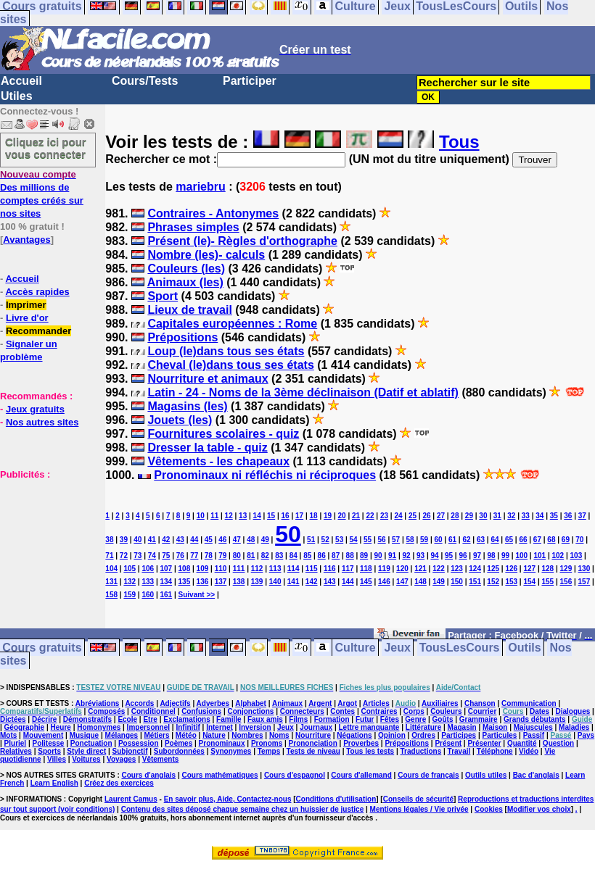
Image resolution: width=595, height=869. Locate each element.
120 (402, 569)
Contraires (379, 711)
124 (475, 569)
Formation (332, 719)
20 (341, 516)
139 (257, 582)
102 (557, 556)
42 (166, 540)
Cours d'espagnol (294, 775)
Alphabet (250, 703)
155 (547, 582)
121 (420, 569)
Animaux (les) (185, 282)
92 (407, 556)
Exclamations (186, 719)
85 (307, 556)
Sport (162, 296)
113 (275, 569)
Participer (249, 81)
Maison (495, 727)
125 (493, 569)
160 (147, 595)
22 (370, 516)
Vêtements (160, 759)
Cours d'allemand (361, 775)
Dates (539, 711)
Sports (49, 751)
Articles (376, 703)
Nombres (247, 735)
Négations (354, 735)
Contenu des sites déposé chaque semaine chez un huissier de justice (242, 809)
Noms (279, 735)
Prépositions (182, 337)
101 (539, 556)
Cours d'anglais (149, 775)
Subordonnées (179, 751)
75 (166, 556)
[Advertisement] (43, 553)
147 (402, 582)
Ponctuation (91, 743)
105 (129, 569)
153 (511, 582)
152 (493, 582)
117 (348, 569)
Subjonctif (130, 751)
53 (339, 540)
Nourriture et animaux (207, 379)
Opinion (392, 735)
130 (584, 569)
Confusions (201, 711)
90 (378, 556)
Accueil (21, 81)
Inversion (255, 727)
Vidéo (528, 751)
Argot (347, 703)
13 (243, 516)
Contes (342, 711)
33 (526, 516)
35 (554, 516)
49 (265, 540)
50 (288, 534)
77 (194, 556)
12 (229, 516)
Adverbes (213, 703)
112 (257, 569)
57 (396, 540)
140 (275, 582)
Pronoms (266, 743)
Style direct (86, 751)
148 (420, 582)
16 (286, 516)
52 (325, 540)
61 (452, 540)
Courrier (482, 711)
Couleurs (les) (186, 268)
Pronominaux (222, 743)
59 (424, 540)
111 (239, 569)
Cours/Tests (145, 81)
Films (298, 719)
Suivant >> (197, 595)
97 (477, 556)
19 (328, 516)
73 (137, 556)
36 (568, 516)
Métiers (156, 735)
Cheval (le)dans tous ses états (230, 365)
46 (222, 540)
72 (124, 556)
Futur (365, 719)
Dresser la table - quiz (207, 447)
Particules (499, 735)
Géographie (24, 727)
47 (237, 540)
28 (455, 516)
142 (311, 582)
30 (483, 516)
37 (582, 516)
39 (124, 540)
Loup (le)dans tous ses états (225, 351)
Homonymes (98, 727)
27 (441, 516)
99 (505, 556)
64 (494, 540)
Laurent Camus (130, 799)
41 (152, 540)
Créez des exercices (119, 783)
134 (166, 582)
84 (294, 556)
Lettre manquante (369, 727)
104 (111, 569)
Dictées (13, 719)
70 (579, 540)
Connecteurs (302, 711)
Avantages (26, 239)
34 (539, 516)
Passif (533, 735)
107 (166, 569)
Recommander (38, 330)
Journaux (316, 727)
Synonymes (230, 751)
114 (293, 569)
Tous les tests (370, 751)
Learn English (54, 783)
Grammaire (478, 719)
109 (203, 569)
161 (166, 595)
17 (299, 516)
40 (137, 540)
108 (184, 569)
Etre (150, 719)
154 (529, 582)
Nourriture (313, 735)
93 (420, 556)
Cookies (489, 809)
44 (194, 540)
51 (311, 540)
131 (111, 582)
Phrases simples (193, 227)
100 (521, 556)
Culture (355, 647)
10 (201, 516)
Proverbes (361, 743)
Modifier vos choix (539, 809)
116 (330, 569)
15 (271, 516)
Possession (138, 743)
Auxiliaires (440, 703)
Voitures (86, 759)
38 (109, 540)
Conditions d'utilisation (336, 799)
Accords (139, 703)
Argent (320, 703)
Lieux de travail (189, 310)
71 (109, 556)
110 (221, 569)
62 (466, 540)
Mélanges (122, 735)
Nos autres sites (42, 422)
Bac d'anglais (536, 775)
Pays (586, 735)
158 (111, 595)
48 (251, 540)
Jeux (397, 647)
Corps (413, 711)
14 (257, 516)
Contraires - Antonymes (213, 213)
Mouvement (43, 735)
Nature (214, 735)
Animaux (287, 703)
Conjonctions (250, 711)
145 (366, 582)
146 (384, 582)
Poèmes (178, 743)
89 (364, 556)
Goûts (443, 719)
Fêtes (389, 719)
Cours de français (428, 775)
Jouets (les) (179, 420)
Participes (458, 735)
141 (293, 582)
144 (348, 582)
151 (475, 582)
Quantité (522, 743)
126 (511, 569)
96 (463, 556)
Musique (84, 735)
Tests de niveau (313, 751)
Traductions (421, 751)
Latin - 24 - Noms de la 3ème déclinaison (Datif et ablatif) (303, 392)
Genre (415, 719)
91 (392, 556)
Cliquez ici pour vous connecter (45, 148)
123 (457, 569)
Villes (56, 759)
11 (214, 516)
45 (209, 540)
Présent (448, 743)
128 (547, 569)
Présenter (484, 743)
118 (366, 569)
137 (221, 582)
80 (237, 556)
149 (438, 582)
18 (314, 516)
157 (584, 582)
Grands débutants (535, 719)
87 (336, 556)
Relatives (16, 751)
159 (129, 595)
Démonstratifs (87, 719)
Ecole (127, 719)
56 (382, 540)
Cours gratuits (41, 647)
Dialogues (573, 711)
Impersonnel (148, 727)
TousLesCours (459, 647)
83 (279, 556)
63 (481, 540)
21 (356, 516)
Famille (228, 719)
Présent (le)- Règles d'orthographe (242, 241)
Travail (459, 751)
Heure (61, 727)
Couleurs (445, 711)
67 (537, 540)
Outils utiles (485, 775)
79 (222, 556)
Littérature (423, 727)
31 (497, 516)
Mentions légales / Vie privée (419, 809)
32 (511, 516)
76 (180, 556)
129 (566, 569)
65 (509, 540)
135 (184, 582)
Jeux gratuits (35, 409)
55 (368, 540)
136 (203, 582)
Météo (186, 735)
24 (398, 516)
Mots (8, 735)
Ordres (423, 735)
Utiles (17, 96)
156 (566, 582)
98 (491, 556)
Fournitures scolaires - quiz (223, 434)
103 (576, 556)
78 (209, 556)
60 (438, 540)
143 (330, 582)
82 (265, 556)
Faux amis (265, 719)
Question (558, 743)
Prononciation (313, 743)
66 (523, 540)
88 (350, 556)
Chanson (480, 703)
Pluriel (15, 743)
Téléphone (495, 751)
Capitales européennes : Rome (232, 323)
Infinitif (188, 727)
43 (180, 540)
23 (384, 516)
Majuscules (533, 727)
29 (469, 516)
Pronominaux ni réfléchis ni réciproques (265, 475)
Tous (459, 141)
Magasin (462, 727)
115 (311, 569)
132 (129, 582)
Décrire (44, 719)
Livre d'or (27, 317)
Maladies (574, 727)
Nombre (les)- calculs (206, 255)
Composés (106, 711)
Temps (269, 751)
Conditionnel (153, 711)
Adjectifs (175, 703)
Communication (529, 703)
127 (529, 569)
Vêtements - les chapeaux (218, 461)
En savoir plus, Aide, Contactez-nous (228, 799)
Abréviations (97, 703)
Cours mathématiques (220, 775)
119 (384, 569)
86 (322, 556)
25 (412, 516)
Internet (219, 727)
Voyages (121, 759)
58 (410, 540)
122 (438, 569)
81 (251, 556)
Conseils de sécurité (418, 799)
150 (457, 582)
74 (152, 556)
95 (449, 556)
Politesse (49, 743)
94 (434, 556)
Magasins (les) (187, 406)
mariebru (200, 186)
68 (551, 540)
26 (426, 516)
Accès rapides (37, 291)
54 (354, 540)
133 (147, 582)
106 (147, 569)
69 (566, 540)
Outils (524, 647)
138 (239, 582)
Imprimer (26, 304)
